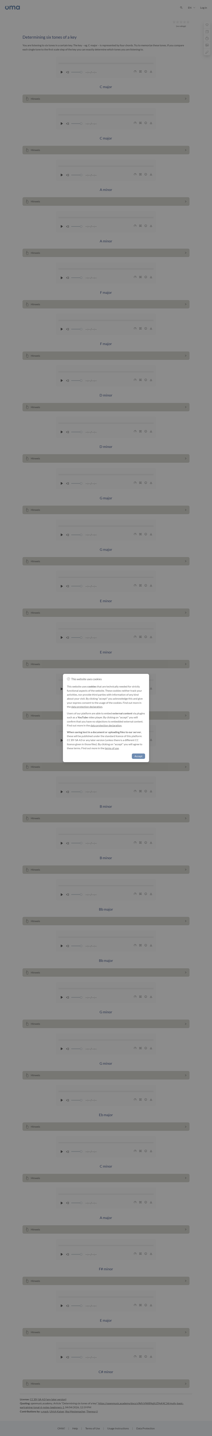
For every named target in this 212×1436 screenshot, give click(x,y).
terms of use (112, 748)
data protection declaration (86, 706)
